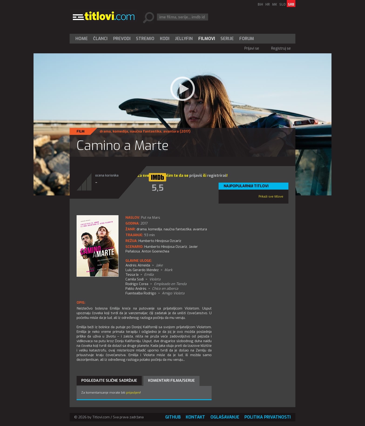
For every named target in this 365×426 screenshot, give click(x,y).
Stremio (145, 38)
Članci (100, 38)
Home (81, 38)
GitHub (173, 417)
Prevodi (122, 38)
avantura (171, 131)
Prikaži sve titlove (271, 196)
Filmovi (206, 38)
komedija (120, 131)
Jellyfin (184, 38)
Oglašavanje (224, 417)
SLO (282, 4)
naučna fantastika (145, 131)
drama (105, 131)
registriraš (216, 175)
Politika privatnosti (267, 417)
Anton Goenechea (155, 251)
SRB (291, 4)
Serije (227, 38)
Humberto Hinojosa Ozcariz (165, 246)
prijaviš (195, 175)
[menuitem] (82, 39)
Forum (246, 38)
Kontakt (195, 417)
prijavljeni (133, 393)
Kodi (164, 38)
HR (267, 4)
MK (274, 4)
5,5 (158, 188)
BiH (260, 4)
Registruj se (281, 48)
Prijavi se (251, 48)
